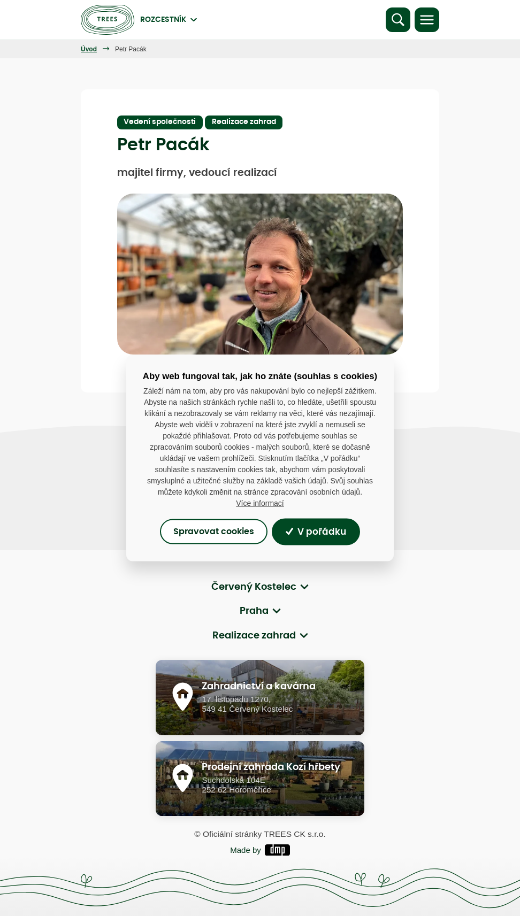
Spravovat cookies (213, 532)
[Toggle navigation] (427, 19)
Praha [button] (254, 611)
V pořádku (316, 531)
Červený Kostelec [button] (253, 587)
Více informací (260, 503)
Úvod (89, 49)
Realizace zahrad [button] (254, 636)
